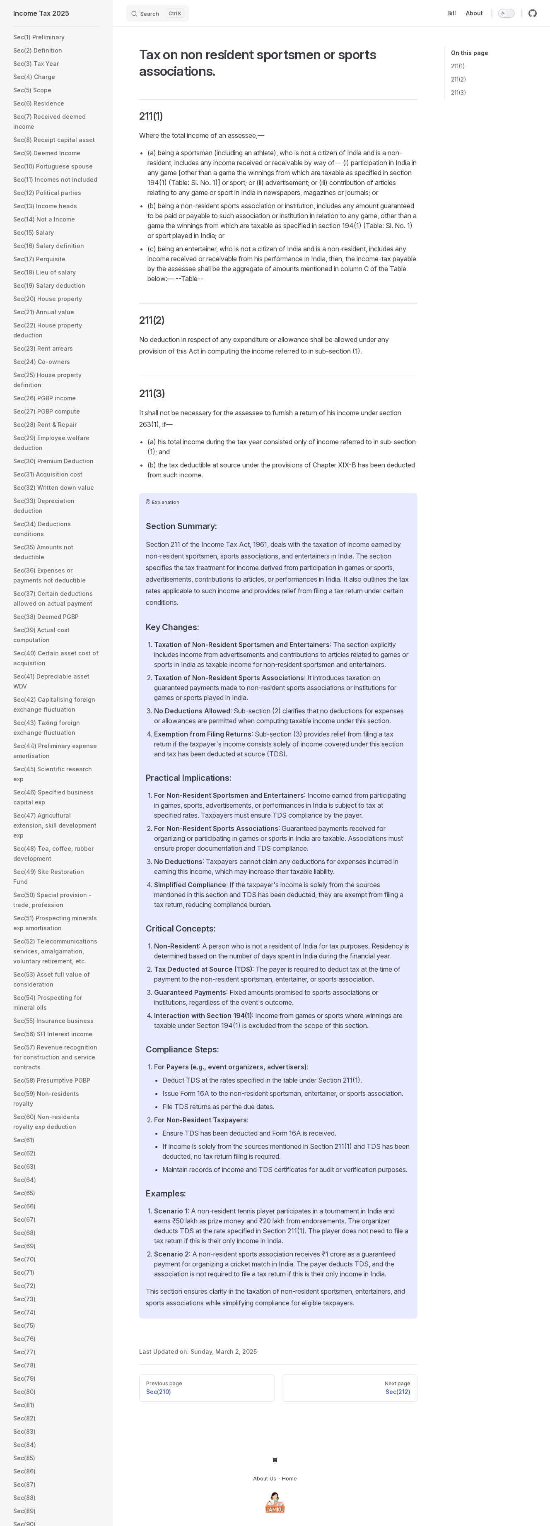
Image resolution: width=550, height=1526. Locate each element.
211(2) (458, 79)
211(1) (458, 66)
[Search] (157, 13)
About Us (264, 1478)
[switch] (506, 13)
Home (289, 1478)
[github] (532, 13)
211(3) (458, 92)
